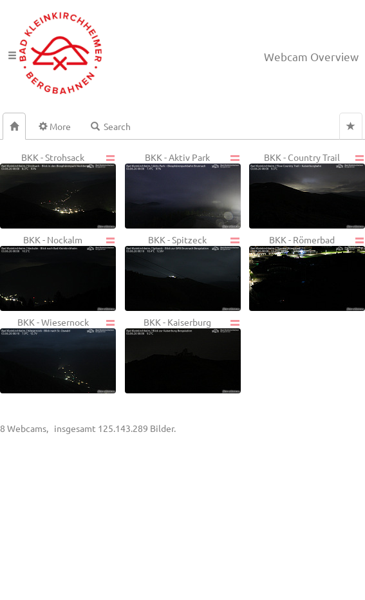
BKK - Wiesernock (58, 354)
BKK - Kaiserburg (183, 354)
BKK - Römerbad (307, 272)
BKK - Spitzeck (183, 272)
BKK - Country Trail (307, 190)
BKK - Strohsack (58, 190)
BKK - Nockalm (58, 272)
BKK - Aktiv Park (183, 190)
